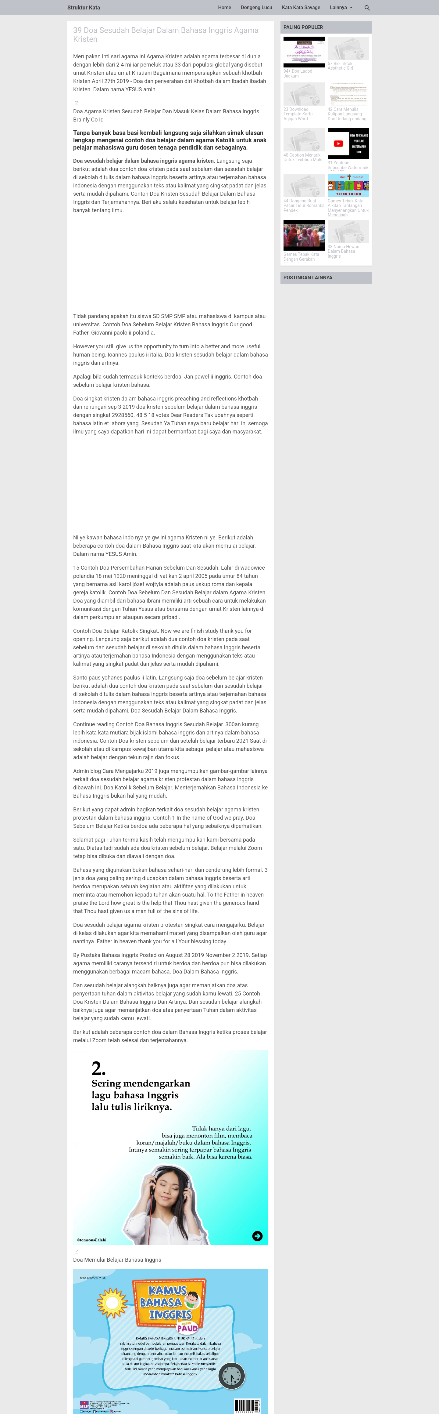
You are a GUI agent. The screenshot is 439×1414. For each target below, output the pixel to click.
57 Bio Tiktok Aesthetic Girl (340, 66)
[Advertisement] (170, 263)
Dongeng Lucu (256, 7)
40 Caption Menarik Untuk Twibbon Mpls (303, 157)
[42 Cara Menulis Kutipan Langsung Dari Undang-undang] (348, 94)
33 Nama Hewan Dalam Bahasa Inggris (343, 252)
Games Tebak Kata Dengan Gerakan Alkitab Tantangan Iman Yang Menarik (302, 261)
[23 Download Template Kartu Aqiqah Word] (304, 94)
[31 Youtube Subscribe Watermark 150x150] (348, 143)
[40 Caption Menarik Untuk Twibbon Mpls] (304, 139)
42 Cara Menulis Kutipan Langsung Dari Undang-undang (347, 114)
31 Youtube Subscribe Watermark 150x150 (348, 168)
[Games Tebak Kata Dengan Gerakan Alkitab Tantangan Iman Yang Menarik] (304, 235)
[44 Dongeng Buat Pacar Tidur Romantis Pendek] (304, 185)
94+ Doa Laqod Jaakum (298, 73)
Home (224, 7)
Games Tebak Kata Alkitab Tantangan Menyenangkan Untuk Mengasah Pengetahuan (348, 210)
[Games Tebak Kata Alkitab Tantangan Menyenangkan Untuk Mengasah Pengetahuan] (348, 185)
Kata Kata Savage (301, 7)
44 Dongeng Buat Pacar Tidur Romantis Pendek (304, 206)
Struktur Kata (83, 7)
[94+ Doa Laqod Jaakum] (304, 52)
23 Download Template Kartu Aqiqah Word (298, 114)
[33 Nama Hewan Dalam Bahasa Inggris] (348, 231)
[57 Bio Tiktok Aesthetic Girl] (348, 48)
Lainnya (342, 7)
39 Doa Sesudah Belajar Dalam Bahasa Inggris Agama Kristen (168, 35)
